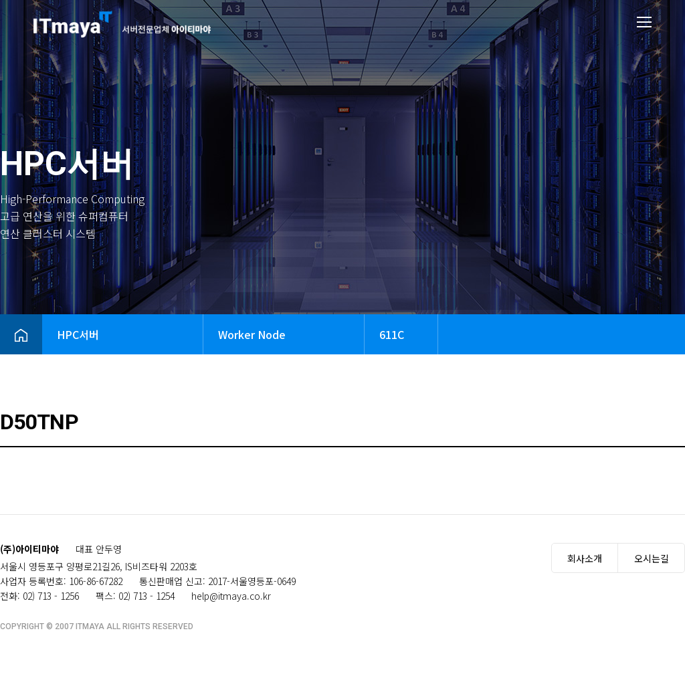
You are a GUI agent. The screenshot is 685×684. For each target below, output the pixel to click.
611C (391, 334)
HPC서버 (78, 334)
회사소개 (584, 558)
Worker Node (252, 334)
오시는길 (651, 558)
